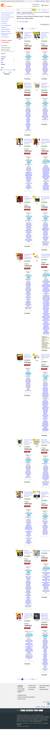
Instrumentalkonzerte (46, 295)
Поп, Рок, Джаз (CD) (5, 15)
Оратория (43, 317)
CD (20, 21)
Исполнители (4, 45)
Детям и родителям (5, 29)
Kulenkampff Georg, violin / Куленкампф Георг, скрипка (45, 168)
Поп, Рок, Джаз (21, 688)
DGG (29, 61)
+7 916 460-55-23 (35, 6)
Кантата (47, 306)
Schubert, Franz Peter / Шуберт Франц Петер (45, 533)
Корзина (46, 5)
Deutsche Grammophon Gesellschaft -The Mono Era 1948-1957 (45, 356)
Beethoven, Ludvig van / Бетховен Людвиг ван (28, 70)
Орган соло (48, 317)
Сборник (45, 669)
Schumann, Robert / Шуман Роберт (46, 478)
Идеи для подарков (5, 49)
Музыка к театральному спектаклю (46, 314)
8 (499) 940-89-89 (37, 721)
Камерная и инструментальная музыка (28, 187)
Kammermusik (28, 185)
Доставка (43, 1)
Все (18, 21)
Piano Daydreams (44, 550)
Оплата (47, 1)
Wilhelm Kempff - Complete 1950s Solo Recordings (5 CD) (45, 441)
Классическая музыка (21, 691)
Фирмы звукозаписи (5, 47)
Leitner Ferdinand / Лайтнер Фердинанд (28, 294)
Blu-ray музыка (4, 21)
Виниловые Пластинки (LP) (7, 12)
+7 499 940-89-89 (35, 4)
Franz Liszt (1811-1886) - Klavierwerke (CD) (27, 356)
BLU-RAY (26, 21)
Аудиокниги (4, 27)
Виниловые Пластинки (20, 686)
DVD (23, 21)
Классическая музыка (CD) (7, 17)
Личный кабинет (44, 9)
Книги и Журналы (5, 36)
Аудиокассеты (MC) (5, 31)
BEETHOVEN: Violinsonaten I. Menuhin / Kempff (28, 198)
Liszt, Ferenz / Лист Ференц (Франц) (28, 387)
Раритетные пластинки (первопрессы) (6, 34)
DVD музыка (4, 23)
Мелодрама (44, 313)
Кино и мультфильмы (6, 25)
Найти (34, 9)
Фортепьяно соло (28, 73)
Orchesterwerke (45, 183)
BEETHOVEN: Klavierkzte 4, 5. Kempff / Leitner (28, 552)
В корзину (27, 48)
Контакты (37, 1)
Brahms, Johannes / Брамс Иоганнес (45, 476)
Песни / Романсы (46, 187)
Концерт (47, 186)
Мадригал (47, 308)
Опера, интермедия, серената (46, 416)
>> (36, 28)
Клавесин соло (46, 307)
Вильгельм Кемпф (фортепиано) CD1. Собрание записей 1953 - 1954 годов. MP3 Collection (44, 616)
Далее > (33, 28)
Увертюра (47, 189)
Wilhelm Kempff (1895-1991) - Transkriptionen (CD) (45, 198)
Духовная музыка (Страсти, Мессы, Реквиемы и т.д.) (45, 404)
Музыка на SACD (5, 19)
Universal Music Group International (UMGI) (28, 223)
